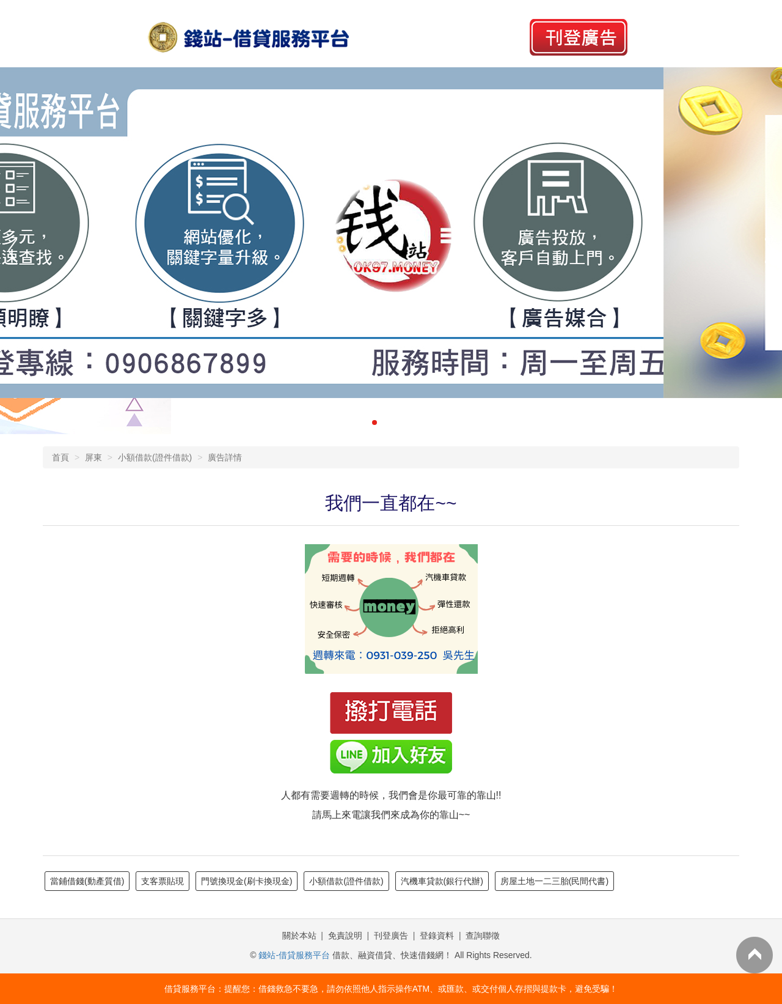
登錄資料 (437, 935)
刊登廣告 (391, 935)
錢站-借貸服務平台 (294, 955)
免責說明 (345, 935)
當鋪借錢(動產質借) (87, 881)
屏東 (93, 457)
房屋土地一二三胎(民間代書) (554, 881)
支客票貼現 (162, 881)
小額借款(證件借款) (155, 457)
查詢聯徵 (483, 935)
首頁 (60, 457)
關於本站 (299, 935)
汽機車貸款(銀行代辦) (442, 881)
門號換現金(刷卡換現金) (246, 881)
